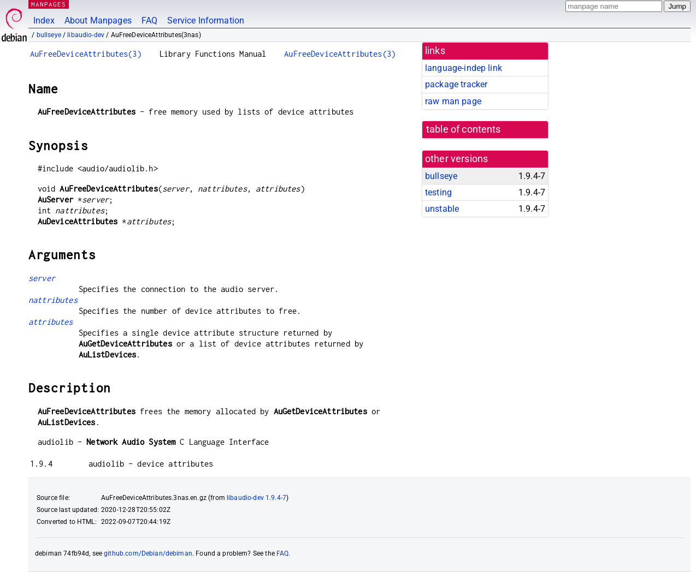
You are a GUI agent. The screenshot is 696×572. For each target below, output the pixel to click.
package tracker (456, 84)
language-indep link (463, 68)
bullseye (49, 35)
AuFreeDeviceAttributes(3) (85, 53)
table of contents (463, 129)
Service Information (205, 20)
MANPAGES (48, 4)
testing (438, 192)
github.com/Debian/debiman (148, 553)
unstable (442, 209)
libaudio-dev (85, 35)
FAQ (149, 20)
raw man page (453, 101)
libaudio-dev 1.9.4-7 (256, 498)
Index (44, 20)
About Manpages (98, 20)
